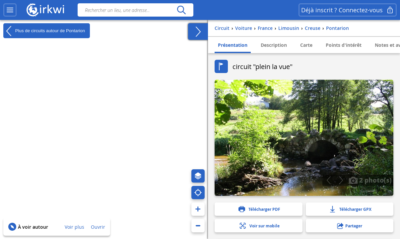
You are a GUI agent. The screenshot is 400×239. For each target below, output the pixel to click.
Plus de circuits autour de (44, 31)
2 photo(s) (370, 180)
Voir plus (74, 227)
